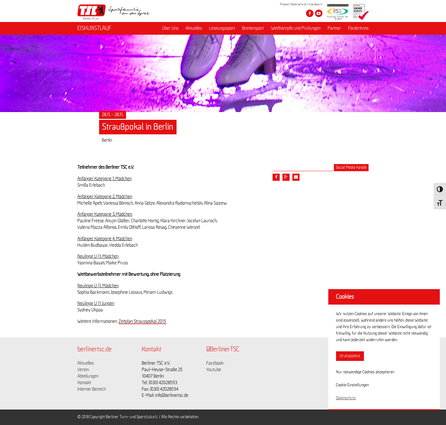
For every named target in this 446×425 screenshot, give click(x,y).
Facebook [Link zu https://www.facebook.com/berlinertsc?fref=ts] (215, 363)
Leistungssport (222, 28)
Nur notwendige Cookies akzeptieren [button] (365, 372)
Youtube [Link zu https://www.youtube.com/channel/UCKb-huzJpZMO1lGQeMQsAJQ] (213, 369)
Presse (284, 4)
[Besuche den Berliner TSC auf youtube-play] (318, 13)
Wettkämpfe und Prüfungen (296, 28)
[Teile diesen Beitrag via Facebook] (276, 177)
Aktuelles (194, 28)
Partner (334, 28)
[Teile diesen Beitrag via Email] (296, 177)
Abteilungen (87, 376)
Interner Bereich (91, 389)
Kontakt (84, 382)
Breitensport (253, 28)
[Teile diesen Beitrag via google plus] (286, 177)
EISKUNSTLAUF (94, 28)
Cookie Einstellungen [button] (352, 385)
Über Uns (170, 28)
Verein (83, 369)
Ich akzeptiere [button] (350, 356)
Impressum (315, 4)
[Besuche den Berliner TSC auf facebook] (309, 13)
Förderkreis (358, 28)
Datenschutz (298, 4)
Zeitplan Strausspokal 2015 (142, 321)
